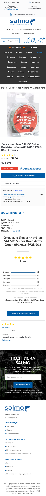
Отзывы (16, 34)
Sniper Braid (15, 231)
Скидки (9, 470)
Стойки (20, 77)
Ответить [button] (6, 340)
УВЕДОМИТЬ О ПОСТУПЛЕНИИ (23, 175)
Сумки (21, 72)
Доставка (10, 426)
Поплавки (11, 57)
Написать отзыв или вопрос (23, 314)
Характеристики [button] (12, 183)
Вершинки (35, 57)
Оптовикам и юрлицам (29, 29)
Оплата (9, 430)
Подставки (33, 72)
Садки (24, 62)
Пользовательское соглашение (18, 454)
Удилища (8, 52)
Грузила (22, 57)
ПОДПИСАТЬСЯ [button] (23, 385)
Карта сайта (11, 447)
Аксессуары (23, 82)
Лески (39, 52)
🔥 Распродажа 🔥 (17, 47)
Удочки (19, 52)
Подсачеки (12, 62)
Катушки (33, 47)
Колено (29, 52)
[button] (11, 9)
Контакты (29, 34)
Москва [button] (18, 190)
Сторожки (11, 67)
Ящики (11, 72)
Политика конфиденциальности (19, 474)
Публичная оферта (13, 450)
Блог (8, 463)
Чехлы (23, 67)
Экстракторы (33, 77)
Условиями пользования (28, 392)
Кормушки (34, 67)
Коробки (35, 62)
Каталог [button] (9, 29)
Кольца (10, 77)
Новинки (9, 467)
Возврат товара (12, 434)
